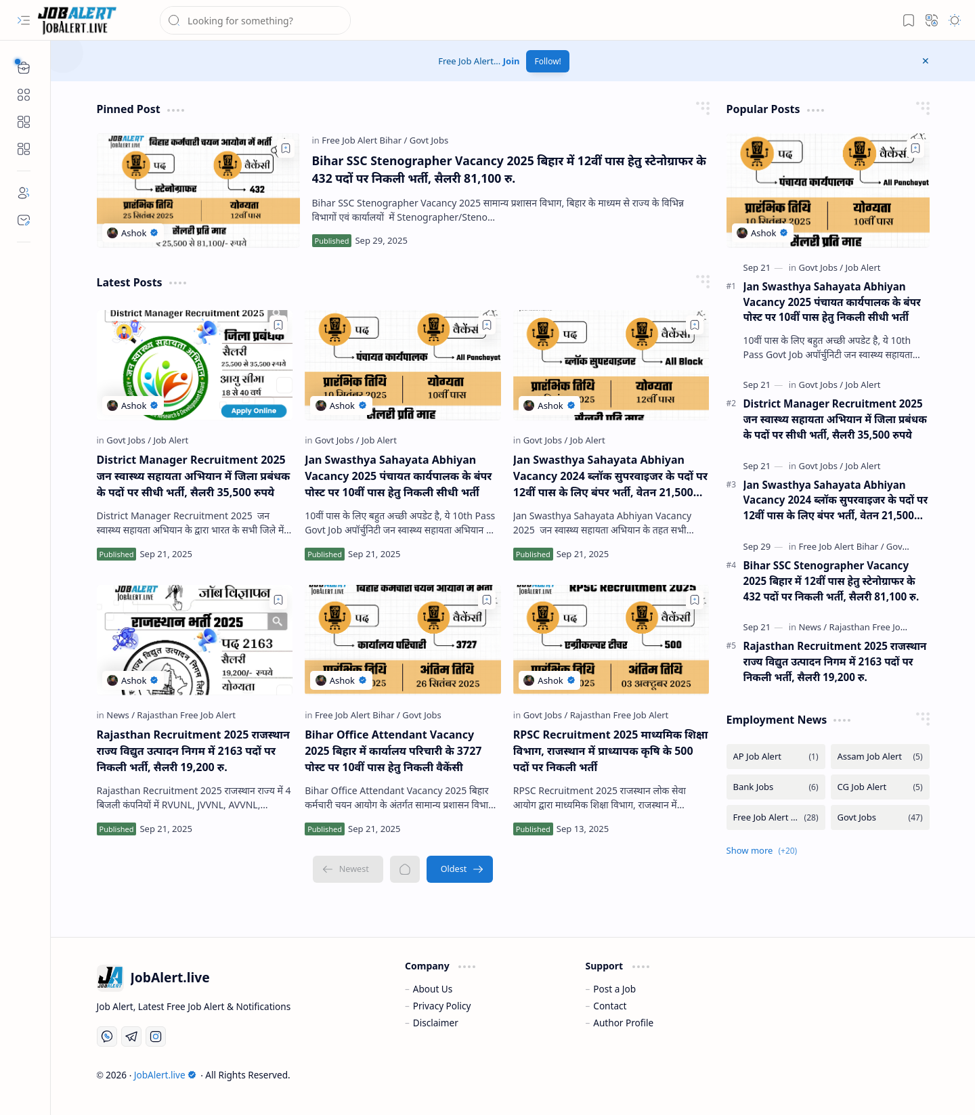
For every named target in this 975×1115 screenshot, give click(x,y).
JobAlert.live (165, 1074)
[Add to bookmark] (286, 148)
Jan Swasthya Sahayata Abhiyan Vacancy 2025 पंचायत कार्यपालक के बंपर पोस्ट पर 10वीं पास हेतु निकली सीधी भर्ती (398, 476)
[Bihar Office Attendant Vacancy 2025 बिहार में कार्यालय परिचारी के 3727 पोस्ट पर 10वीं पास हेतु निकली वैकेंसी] (403, 640)
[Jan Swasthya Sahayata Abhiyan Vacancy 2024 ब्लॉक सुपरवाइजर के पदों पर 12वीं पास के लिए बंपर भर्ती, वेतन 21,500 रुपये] (611, 365)
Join (511, 61)
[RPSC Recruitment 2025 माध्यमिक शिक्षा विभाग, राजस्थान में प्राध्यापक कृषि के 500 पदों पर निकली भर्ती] (611, 640)
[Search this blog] (255, 20)
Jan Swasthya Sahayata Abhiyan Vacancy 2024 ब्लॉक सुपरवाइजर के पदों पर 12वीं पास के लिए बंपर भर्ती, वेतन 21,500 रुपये (610, 476)
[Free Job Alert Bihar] (364, 140)
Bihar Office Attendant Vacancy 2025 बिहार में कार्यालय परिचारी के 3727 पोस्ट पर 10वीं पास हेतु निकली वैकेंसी (393, 750)
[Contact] (23, 220)
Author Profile (623, 1022)
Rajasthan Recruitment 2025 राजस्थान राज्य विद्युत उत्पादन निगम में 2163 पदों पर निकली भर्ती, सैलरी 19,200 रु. (193, 750)
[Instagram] (156, 1036)
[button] (24, 20)
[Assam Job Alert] (880, 756)
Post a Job (614, 988)
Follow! (547, 61)
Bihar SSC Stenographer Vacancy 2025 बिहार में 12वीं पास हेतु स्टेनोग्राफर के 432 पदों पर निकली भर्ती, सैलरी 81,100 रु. (509, 169)
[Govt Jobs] (429, 140)
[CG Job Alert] (880, 787)
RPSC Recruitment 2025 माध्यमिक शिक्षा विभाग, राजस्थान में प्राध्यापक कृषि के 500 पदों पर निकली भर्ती (610, 750)
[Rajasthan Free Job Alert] (186, 715)
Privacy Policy (442, 1005)
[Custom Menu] (23, 121)
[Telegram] (131, 1036)
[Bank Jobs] (776, 787)
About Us (433, 988)
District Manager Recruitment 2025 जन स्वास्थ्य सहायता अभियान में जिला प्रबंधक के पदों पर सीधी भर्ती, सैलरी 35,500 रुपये (193, 476)
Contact (609, 1005)
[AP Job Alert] (776, 756)
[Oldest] (460, 869)
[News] (120, 715)
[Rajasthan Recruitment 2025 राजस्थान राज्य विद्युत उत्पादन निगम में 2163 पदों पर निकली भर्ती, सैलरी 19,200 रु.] (195, 640)
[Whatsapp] (107, 1036)
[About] (23, 192)
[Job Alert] (170, 440)
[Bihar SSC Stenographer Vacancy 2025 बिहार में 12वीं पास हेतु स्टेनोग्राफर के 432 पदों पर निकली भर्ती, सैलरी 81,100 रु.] (198, 190)
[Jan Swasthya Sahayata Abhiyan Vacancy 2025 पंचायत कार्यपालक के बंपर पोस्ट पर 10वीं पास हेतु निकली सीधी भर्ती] (403, 365)
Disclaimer (435, 1022)
